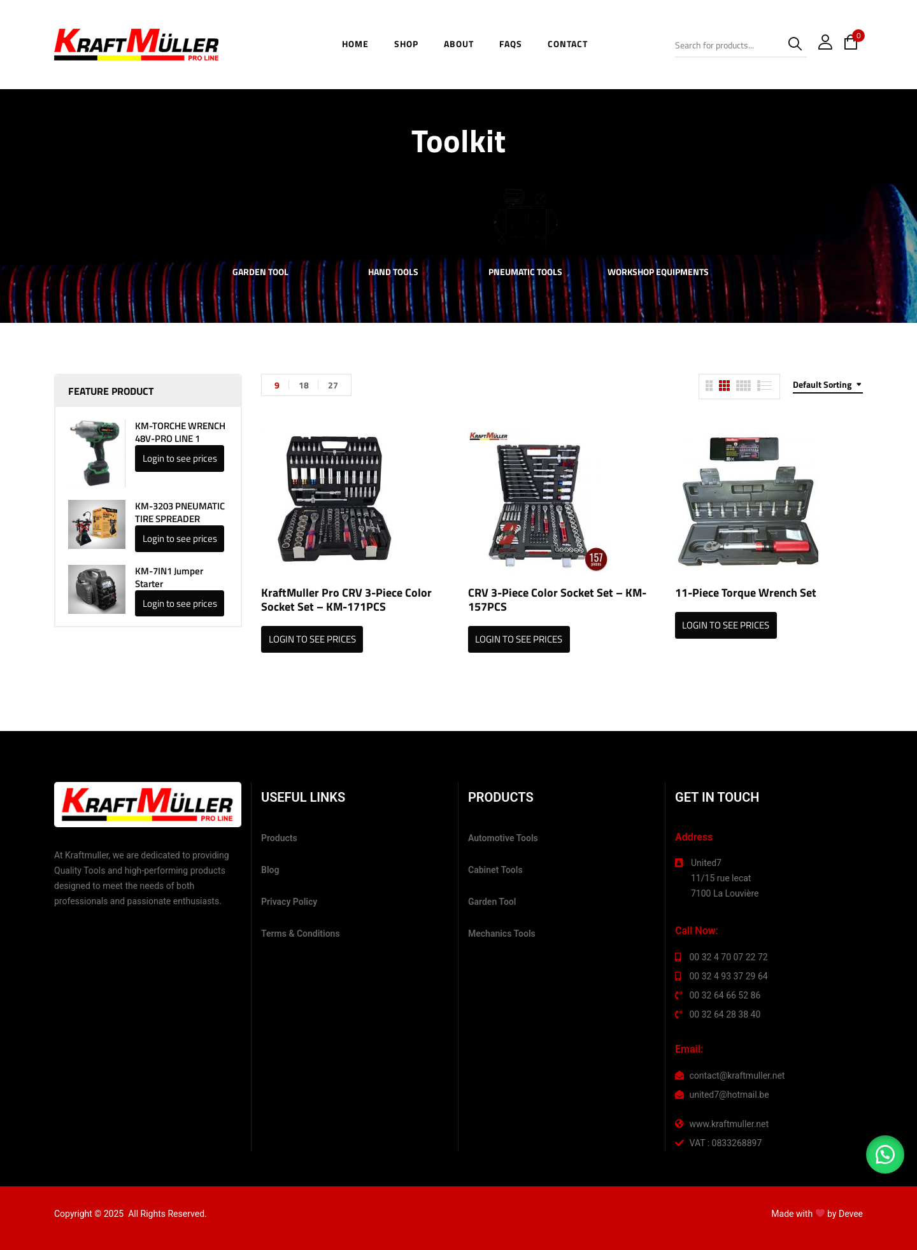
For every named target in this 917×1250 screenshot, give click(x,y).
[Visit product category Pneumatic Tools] (525, 218)
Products (279, 838)
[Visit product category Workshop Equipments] (658, 218)
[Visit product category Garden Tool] (260, 218)
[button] (885, 1154)
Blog (270, 870)
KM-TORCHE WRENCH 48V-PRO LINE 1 (180, 432)
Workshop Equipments (658, 272)
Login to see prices (180, 458)
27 (333, 385)
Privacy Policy (289, 902)
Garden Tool (260, 272)
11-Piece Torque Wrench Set (745, 592)
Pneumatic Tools (525, 272)
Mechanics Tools (502, 933)
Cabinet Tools (495, 870)
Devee (851, 1214)
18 (304, 385)
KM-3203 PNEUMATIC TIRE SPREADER (180, 512)
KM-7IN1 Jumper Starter (169, 577)
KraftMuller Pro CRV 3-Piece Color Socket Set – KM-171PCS (346, 599)
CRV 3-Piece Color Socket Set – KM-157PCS (557, 599)
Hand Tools (393, 272)
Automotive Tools (503, 838)
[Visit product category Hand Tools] (393, 218)
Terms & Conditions (300, 933)
